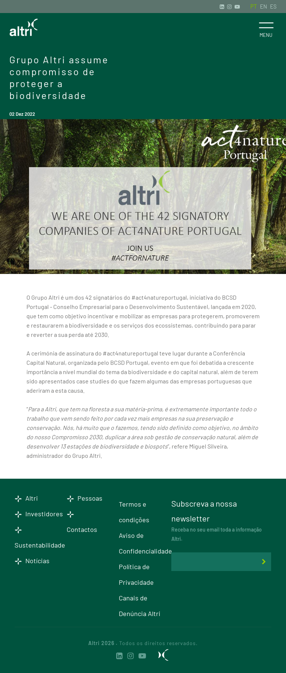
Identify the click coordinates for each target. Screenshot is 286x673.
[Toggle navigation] (266, 25)
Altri (26, 498)
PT (253, 6)
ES (273, 6)
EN (263, 6)
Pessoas (84, 498)
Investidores (39, 514)
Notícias (32, 560)
